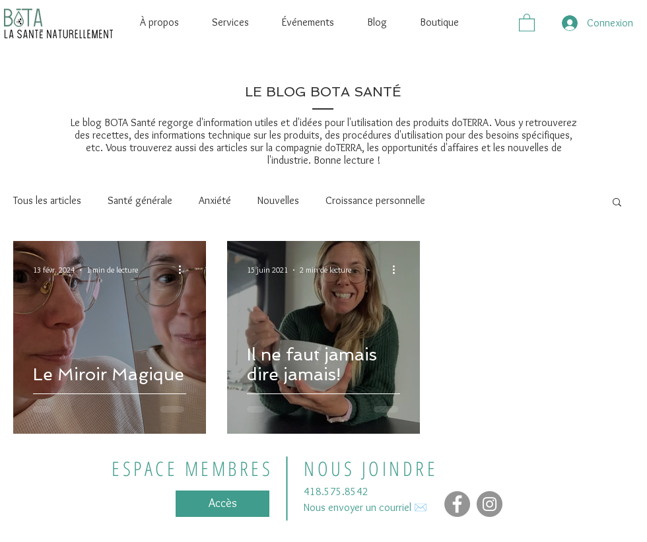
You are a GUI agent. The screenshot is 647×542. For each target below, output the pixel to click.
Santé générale (140, 200)
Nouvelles (278, 200)
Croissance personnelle (375, 200)
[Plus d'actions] (184, 270)
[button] (527, 22)
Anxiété (215, 200)
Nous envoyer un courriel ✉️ (365, 507)
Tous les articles (47, 200)
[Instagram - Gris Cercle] (489, 504)
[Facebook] (457, 504)
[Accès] (222, 504)
